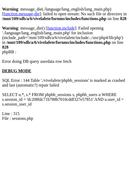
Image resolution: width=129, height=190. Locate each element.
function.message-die (21, 14)
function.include (61, 28)
